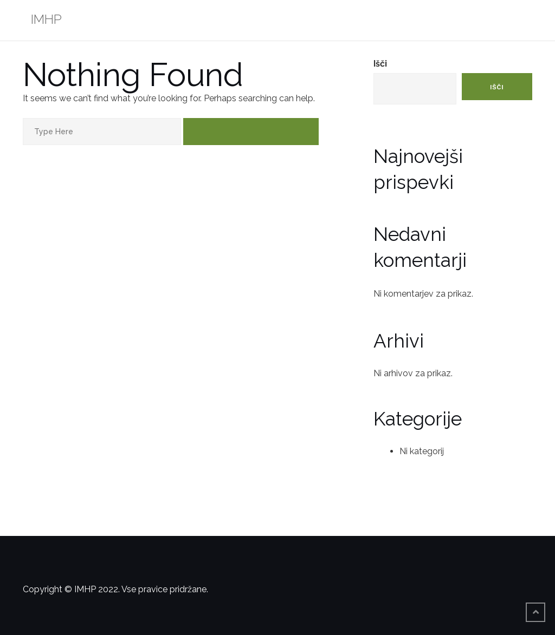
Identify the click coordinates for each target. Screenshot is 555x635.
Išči (380, 63)
